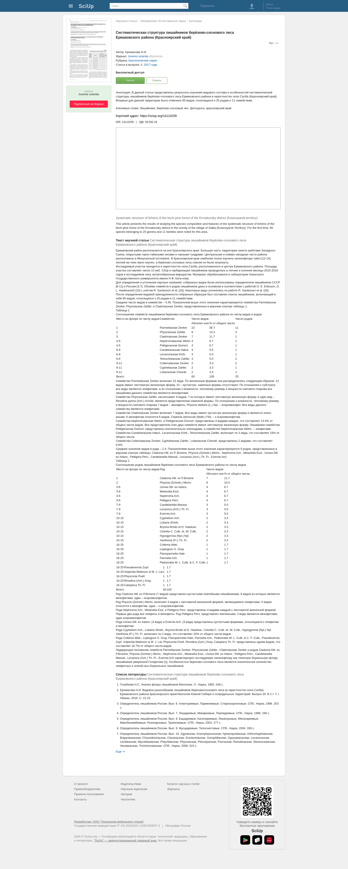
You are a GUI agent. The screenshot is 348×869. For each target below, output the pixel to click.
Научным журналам (134, 789)
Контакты (80, 799)
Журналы (173, 789)
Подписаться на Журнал (89, 104)
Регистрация (273, 8)
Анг (277, 43)
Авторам (126, 794)
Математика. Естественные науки (163, 21)
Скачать (156, 80)
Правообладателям (87, 789)
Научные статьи (126, 21)
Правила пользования (89, 794)
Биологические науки (143, 60)
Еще (119, 751)
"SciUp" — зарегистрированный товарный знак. (125, 840)
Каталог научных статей (183, 784)
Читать (130, 80)
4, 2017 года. (149, 64)
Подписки (207, 6)
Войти (269, 4)
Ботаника (195, 21)
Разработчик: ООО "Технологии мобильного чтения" (109, 821)
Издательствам (131, 784)
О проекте (81, 784)
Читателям (128, 799)
